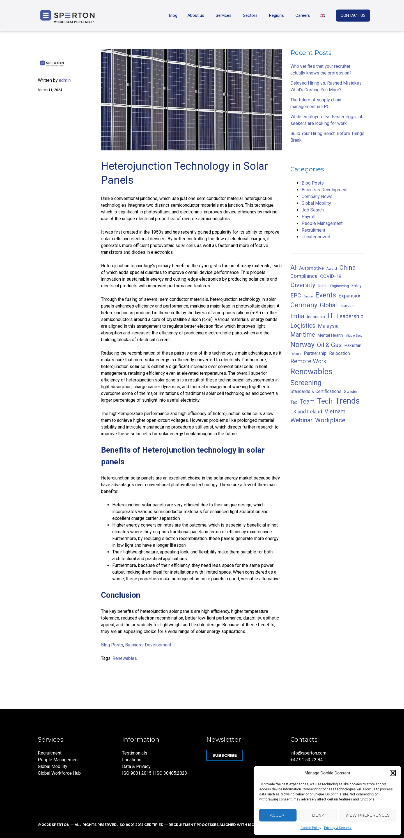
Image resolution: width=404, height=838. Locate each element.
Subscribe (224, 755)
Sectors (250, 15)
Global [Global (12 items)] (328, 305)
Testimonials (134, 753)
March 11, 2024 (50, 90)
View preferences (367, 815)
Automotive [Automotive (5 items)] (311, 268)
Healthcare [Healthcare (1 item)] (346, 306)
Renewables (125, 658)
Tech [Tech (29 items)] (325, 401)
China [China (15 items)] (347, 267)
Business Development (148, 645)
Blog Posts (112, 645)
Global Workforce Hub (59, 773)
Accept (278, 815)
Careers (302, 15)
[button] (393, 773)
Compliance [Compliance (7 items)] (304, 276)
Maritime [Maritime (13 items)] (302, 334)
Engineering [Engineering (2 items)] (339, 286)
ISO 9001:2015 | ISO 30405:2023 (154, 773)
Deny (318, 815)
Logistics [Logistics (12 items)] (302, 325)
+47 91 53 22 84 (306, 759)
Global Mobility (316, 203)
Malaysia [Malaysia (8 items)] (328, 326)
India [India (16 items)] (297, 316)
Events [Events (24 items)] (325, 295)
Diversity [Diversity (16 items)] (302, 285)
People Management (322, 223)
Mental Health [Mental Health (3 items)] (330, 335)
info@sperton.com (308, 753)
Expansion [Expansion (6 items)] (350, 296)
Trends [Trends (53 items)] (347, 401)
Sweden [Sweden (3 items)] (351, 391)
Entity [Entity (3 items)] (357, 285)
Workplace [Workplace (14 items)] (330, 420)
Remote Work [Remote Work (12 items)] (308, 361)
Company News (317, 196)
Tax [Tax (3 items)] (293, 402)
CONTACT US (353, 15)
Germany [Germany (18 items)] (303, 305)
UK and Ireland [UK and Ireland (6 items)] (306, 412)
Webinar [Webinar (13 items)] (301, 420)
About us (195, 15)
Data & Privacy (136, 766)
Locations (131, 759)
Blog (173, 15)
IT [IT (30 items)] (330, 315)
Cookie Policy (310, 828)
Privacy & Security (338, 828)
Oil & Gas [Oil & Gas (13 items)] (329, 344)
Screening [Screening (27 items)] (306, 382)
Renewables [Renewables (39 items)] (311, 371)
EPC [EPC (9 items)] (295, 295)
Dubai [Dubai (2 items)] (322, 286)
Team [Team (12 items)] (307, 401)
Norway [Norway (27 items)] (302, 344)
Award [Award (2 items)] (331, 268)
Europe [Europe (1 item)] (308, 296)
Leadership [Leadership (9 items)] (350, 316)
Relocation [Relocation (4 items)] (339, 353)
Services (223, 15)
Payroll (308, 216)
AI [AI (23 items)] (293, 267)
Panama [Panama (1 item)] (295, 354)
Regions (276, 15)
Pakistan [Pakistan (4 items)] (352, 345)
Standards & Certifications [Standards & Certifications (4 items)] (315, 391)
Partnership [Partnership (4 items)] (315, 353)
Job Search (313, 210)
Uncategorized (316, 236)
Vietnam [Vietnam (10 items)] (335, 411)
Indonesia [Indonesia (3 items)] (316, 316)
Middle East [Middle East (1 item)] (353, 335)
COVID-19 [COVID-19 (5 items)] (330, 276)
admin (65, 80)
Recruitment (313, 230)
